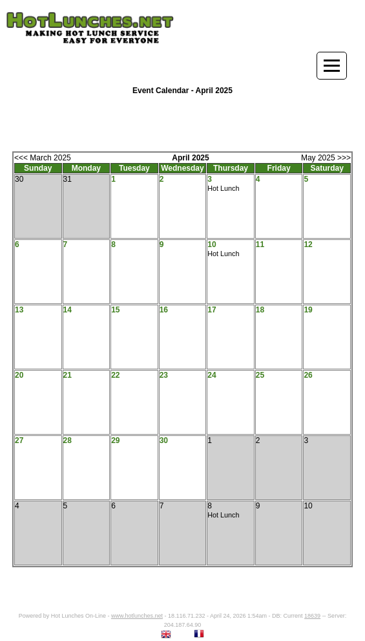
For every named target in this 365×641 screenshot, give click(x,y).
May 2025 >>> (326, 157)
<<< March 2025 (42, 157)
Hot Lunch (223, 188)
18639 (312, 616)
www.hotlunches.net (137, 616)
